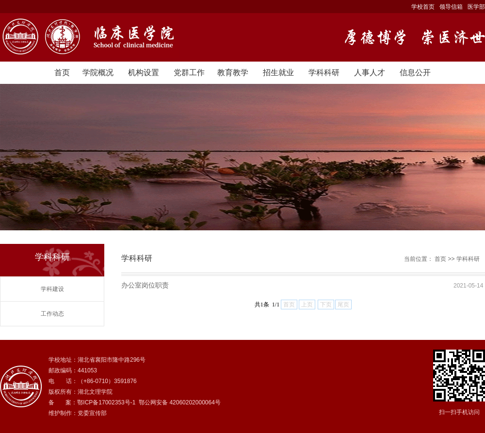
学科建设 (52, 289)
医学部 (476, 6)
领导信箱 (451, 6)
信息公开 (415, 72)
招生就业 (278, 72)
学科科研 (324, 72)
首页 (62, 72)
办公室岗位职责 (145, 285)
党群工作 (189, 72)
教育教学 (232, 72)
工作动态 (52, 313)
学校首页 (423, 6)
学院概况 (97, 72)
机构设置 (143, 72)
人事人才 (369, 72)
